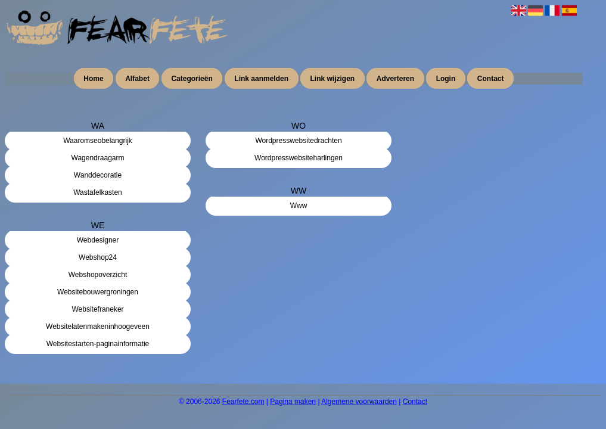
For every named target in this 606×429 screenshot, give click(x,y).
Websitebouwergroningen (97, 292)
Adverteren (395, 78)
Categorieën (191, 78)
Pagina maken (293, 401)
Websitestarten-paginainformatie (98, 344)
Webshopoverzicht (98, 275)
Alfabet (137, 78)
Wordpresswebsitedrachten (298, 140)
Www (298, 205)
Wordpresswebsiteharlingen (298, 158)
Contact (490, 78)
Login (446, 78)
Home (93, 78)
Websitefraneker (97, 309)
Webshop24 (98, 257)
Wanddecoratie (98, 175)
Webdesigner (98, 240)
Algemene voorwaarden (359, 401)
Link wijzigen (332, 78)
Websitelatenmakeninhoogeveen (98, 326)
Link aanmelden (261, 78)
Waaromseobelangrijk (97, 140)
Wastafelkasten (97, 192)
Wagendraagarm (98, 158)
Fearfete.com (243, 401)
